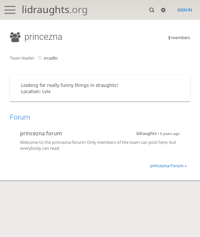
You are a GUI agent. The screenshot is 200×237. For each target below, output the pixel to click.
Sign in (184, 10)
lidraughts (55, 9)
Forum (20, 117)
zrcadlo (47, 58)
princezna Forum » (168, 166)
